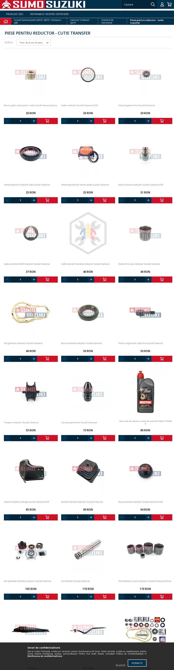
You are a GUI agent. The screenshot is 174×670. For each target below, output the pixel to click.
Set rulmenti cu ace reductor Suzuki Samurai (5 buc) (144, 581)
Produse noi (14, 14)
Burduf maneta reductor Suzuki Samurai (82, 501)
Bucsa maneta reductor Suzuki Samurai (81, 343)
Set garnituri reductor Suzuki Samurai (23, 343)
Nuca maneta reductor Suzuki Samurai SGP (140, 501)
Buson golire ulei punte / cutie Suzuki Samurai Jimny (30, 105)
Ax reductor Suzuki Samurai (75, 581)
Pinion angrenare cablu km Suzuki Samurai (140, 343)
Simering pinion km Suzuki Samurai (136, 105)
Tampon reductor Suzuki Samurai (21, 422)
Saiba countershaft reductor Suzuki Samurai (27, 264)
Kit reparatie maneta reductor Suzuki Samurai (27, 581)
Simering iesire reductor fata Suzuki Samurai (27, 184)
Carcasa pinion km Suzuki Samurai (79, 422)
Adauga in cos (47, 121)
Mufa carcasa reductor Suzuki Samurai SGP (140, 184)
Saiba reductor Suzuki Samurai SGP (79, 105)
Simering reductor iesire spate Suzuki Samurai (85, 184)
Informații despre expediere (49, 14)
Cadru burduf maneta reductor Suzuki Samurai (85, 264)
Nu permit (120, 665)
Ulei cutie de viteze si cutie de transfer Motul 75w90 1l (145, 422)
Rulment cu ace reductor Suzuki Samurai (139, 264)
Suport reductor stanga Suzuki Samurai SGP (26, 501)
